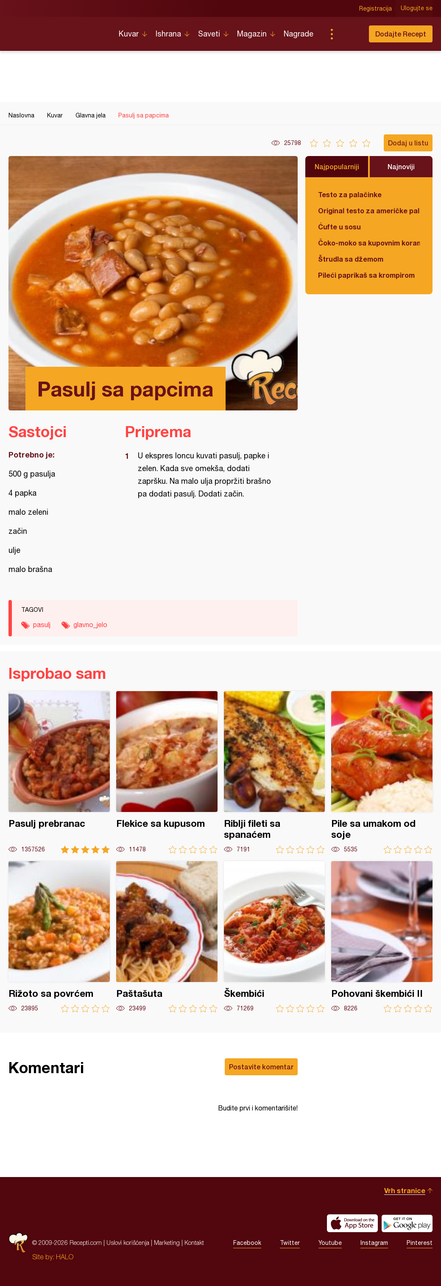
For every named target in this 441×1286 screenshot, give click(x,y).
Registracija (375, 8)
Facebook (247, 1242)
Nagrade (298, 33)
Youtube (330, 1242)
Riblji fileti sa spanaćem (274, 772)
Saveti (209, 33)
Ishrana (168, 33)
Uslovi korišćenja (127, 1242)
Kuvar (129, 33)
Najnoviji (401, 166)
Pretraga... (348, 34)
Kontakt (194, 1242)
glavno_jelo (90, 624)
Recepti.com (57, 30)
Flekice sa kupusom (167, 772)
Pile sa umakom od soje (382, 772)
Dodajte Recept (400, 34)
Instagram (374, 1242)
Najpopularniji (337, 166)
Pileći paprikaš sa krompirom (366, 275)
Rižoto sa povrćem (59, 937)
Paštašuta (167, 937)
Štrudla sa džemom (350, 259)
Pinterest (420, 1242)
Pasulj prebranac (59, 772)
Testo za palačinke (350, 194)
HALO (64, 1257)
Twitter (290, 1242)
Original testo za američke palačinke (369, 210)
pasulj (41, 624)
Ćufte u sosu (339, 227)
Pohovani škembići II (382, 937)
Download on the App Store (352, 1223)
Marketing (167, 1242)
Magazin (252, 33)
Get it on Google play (407, 1223)
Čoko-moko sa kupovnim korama (369, 243)
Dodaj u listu (408, 143)
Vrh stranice (404, 1190)
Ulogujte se (417, 8)
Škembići (274, 937)
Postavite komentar (261, 1067)
